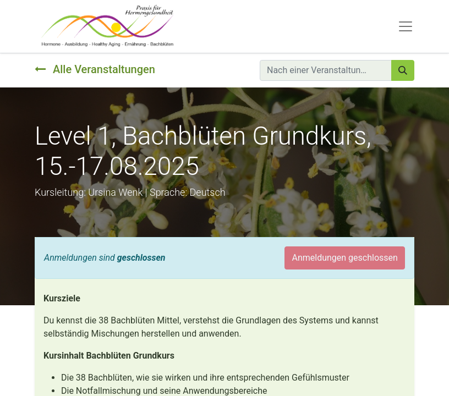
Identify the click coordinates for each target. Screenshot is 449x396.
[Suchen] (402, 70)
